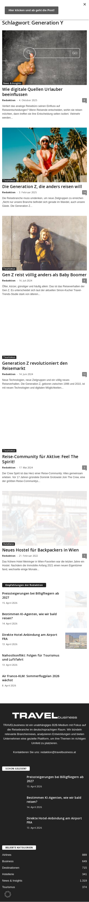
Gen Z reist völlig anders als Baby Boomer (44, 275)
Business (8, 861)
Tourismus (9, 180)
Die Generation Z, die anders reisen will (42, 186)
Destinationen (10, 867)
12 (84, 374)
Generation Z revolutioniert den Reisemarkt (34, 365)
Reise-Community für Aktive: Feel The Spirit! (40, 459)
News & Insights (12, 83)
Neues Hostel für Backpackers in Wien (40, 550)
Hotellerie (8, 543)
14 (84, 192)
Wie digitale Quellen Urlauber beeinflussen (32, 91)
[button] (8, 894)
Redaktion (9, 100)
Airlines (6, 854)
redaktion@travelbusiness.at (58, 752)
